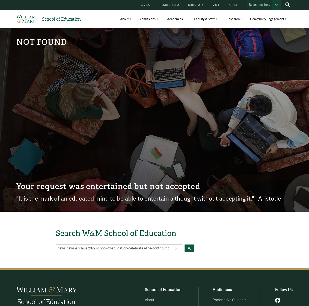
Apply (233, 5)
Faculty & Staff (204, 19)
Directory (195, 5)
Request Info (169, 5)
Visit (216, 5)
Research (233, 19)
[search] (113, 248)
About (124, 19)
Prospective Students (230, 300)
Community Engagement (267, 19)
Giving (145, 5)
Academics (175, 19)
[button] (176, 248)
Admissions (147, 19)
